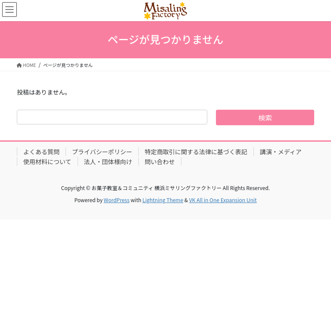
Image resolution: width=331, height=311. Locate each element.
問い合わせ (160, 161)
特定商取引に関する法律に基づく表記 (196, 151)
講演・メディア (281, 151)
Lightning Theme (162, 199)
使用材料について (47, 161)
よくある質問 (41, 151)
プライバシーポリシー (102, 151)
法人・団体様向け (108, 161)
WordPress (117, 199)
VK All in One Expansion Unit (223, 199)
